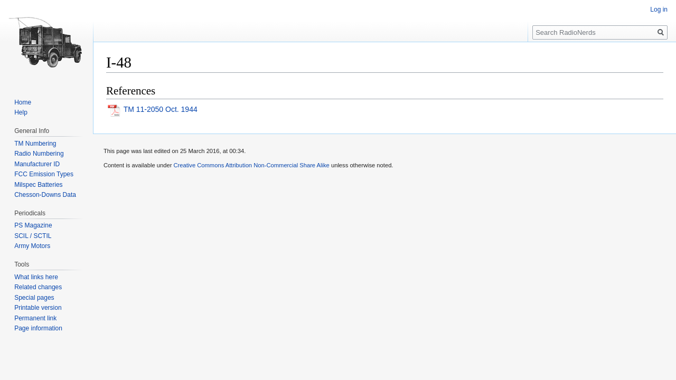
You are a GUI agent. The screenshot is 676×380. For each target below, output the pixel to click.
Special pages (34, 297)
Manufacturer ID (37, 164)
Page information (38, 328)
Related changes (38, 287)
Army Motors (32, 246)
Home (22, 102)
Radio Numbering (38, 153)
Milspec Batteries (38, 184)
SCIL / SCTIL (32, 236)
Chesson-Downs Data (45, 194)
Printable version (37, 307)
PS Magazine (33, 225)
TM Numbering (35, 143)
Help (20, 112)
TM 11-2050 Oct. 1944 (161, 109)
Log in (659, 9)
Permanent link (35, 318)
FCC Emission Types (43, 174)
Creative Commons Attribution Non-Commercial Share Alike (251, 165)
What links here (36, 277)
